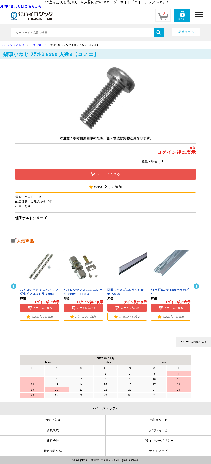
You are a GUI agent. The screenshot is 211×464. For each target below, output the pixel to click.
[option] (39, 283)
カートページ (163, 15)
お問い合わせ (158, 430)
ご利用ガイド (158, 420)
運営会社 (53, 440)
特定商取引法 (53, 450)
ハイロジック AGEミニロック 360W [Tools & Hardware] (83, 293)
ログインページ (182, 15)
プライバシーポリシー (158, 440)
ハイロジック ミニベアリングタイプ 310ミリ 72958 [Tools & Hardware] (39, 293)
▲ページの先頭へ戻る (193, 341)
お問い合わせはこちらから (21, 6)
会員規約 (53, 430)
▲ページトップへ (105, 408)
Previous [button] (14, 286)
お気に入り (53, 420)
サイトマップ (158, 450)
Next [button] (196, 286)
